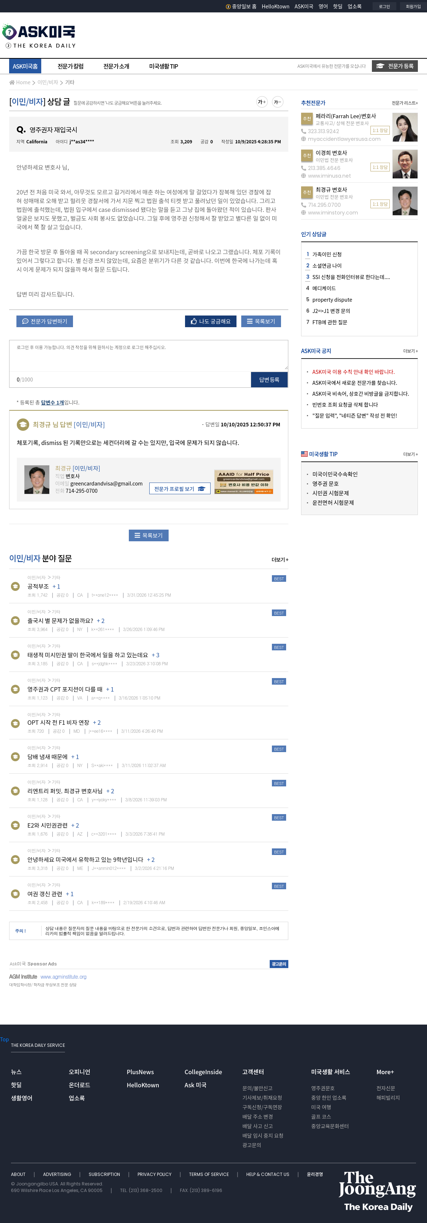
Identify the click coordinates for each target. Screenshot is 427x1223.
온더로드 (80, 1084)
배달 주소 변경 (257, 1116)
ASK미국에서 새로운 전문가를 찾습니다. (354, 382)
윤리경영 (315, 1174)
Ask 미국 (196, 1084)
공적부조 (38, 586)
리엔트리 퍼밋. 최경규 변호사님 (65, 790)
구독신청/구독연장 (262, 1107)
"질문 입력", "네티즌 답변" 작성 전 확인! (354, 415)
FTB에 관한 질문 (329, 322)
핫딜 (338, 6)
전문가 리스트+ (405, 103)
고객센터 (253, 1071)
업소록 (355, 6)
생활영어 (21, 1098)
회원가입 (413, 6)
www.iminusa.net (326, 175)
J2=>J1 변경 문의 (331, 310)
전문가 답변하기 (44, 321)
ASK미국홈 (25, 66)
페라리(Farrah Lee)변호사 (346, 116)
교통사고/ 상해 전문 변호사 (342, 123)
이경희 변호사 (331, 152)
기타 (69, 82)
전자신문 (385, 1088)
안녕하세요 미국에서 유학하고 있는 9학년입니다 (85, 859)
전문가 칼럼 (70, 66)
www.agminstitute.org (63, 976)
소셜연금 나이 (327, 265)
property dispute (332, 299)
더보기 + (280, 559)
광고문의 (251, 1145)
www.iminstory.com (329, 212)
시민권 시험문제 (330, 493)
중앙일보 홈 (241, 6)
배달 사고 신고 (257, 1126)
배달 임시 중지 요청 (262, 1135)
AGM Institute (23, 976)
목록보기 (261, 321)
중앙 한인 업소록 (328, 1097)
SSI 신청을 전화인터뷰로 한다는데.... (351, 276)
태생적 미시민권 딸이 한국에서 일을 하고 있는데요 (87, 654)
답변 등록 (269, 379)
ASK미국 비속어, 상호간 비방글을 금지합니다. (360, 393)
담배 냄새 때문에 (47, 756)
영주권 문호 (325, 483)
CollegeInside (203, 1071)
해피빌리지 (388, 1097)
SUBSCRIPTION (105, 1174)
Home (19, 82)
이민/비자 (47, 82)
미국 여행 (321, 1107)
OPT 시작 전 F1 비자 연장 (58, 722)
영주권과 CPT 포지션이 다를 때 (65, 689)
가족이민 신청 (327, 254)
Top (4, 1039)
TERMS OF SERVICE (209, 1174)
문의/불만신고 (257, 1088)
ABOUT (19, 1174)
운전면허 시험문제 (333, 502)
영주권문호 (323, 1088)
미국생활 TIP (163, 66)
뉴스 (16, 1071)
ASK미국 (304, 6)
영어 (323, 6)
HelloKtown (275, 6)
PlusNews (140, 1071)
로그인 (384, 6)
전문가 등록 (394, 66)
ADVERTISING (57, 1174)
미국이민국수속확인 (335, 474)
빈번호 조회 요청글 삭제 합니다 (345, 404)
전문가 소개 (116, 66)
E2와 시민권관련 (47, 825)
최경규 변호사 (331, 189)
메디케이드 (324, 288)
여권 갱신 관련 (44, 893)
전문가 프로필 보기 (179, 488)
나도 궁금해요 (211, 321)
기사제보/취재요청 (262, 1097)
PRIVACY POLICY (155, 1174)
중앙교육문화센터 (330, 1126)
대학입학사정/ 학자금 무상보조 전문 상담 (42, 984)
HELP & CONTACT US (268, 1174)
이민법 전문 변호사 (334, 159)
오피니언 (80, 1071)
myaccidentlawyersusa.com (341, 139)
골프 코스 (321, 1116)
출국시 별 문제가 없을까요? (60, 620)
